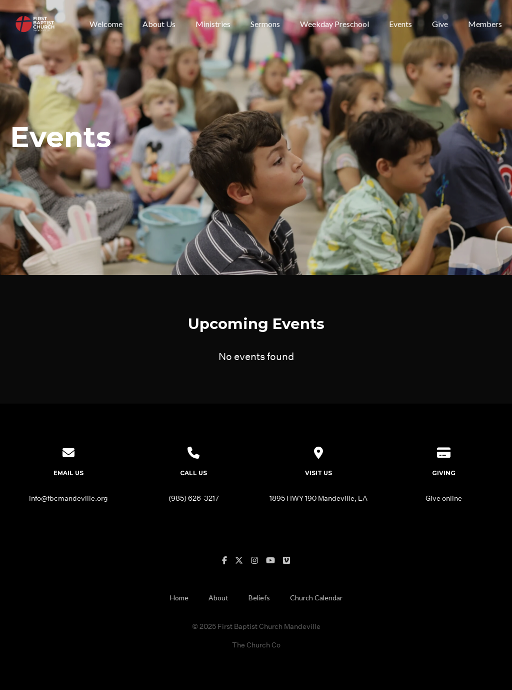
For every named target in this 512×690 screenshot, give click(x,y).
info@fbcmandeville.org (68, 498)
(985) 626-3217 (193, 498)
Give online (444, 498)
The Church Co (256, 644)
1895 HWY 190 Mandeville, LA (319, 498)
